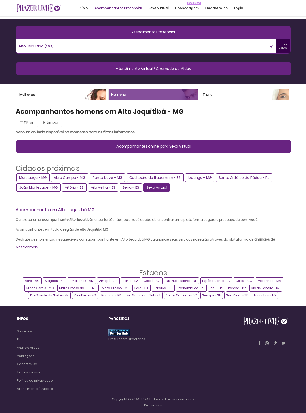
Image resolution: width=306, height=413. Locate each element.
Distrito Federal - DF (181, 281)
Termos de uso (28, 372)
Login (238, 8)
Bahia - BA (130, 281)
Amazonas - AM (82, 281)
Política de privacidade (35, 380)
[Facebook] (259, 343)
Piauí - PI (216, 288)
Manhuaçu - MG (33, 177)
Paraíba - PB (163, 288)
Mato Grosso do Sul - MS (78, 288)
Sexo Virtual (156, 187)
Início (83, 8)
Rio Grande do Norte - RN (49, 295)
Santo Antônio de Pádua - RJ (244, 177)
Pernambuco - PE (191, 288)
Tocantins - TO (265, 295)
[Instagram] (267, 343)
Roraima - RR (111, 295)
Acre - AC (32, 281)
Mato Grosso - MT (115, 288)
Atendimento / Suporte (35, 388)
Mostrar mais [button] (27, 247)
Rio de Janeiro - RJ (265, 288)
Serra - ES (130, 187)
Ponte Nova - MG (107, 177)
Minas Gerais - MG (40, 288)
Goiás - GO (244, 281)
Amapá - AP (108, 281)
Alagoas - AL (54, 281)
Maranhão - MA (269, 281)
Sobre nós (24, 331)
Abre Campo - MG (69, 177)
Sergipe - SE (211, 295)
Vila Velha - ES (103, 187)
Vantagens (25, 356)
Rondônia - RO (85, 295)
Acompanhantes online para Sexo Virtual (153, 146)
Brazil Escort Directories (126, 339)
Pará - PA (141, 288)
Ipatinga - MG (200, 177)
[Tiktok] (275, 343)
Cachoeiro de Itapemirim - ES (155, 177)
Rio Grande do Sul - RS (143, 295)
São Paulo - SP (237, 295)
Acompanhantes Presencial (118, 8)
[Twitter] (284, 343)
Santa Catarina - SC (181, 295)
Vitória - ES (74, 187)
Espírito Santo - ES (216, 281)
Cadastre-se (216, 8)
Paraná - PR (237, 288)
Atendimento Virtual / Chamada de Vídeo (153, 68)
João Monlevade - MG (38, 187)
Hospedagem (187, 8)
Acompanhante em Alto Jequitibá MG (55, 210)
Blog (20, 339)
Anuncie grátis (28, 347)
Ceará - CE (152, 281)
